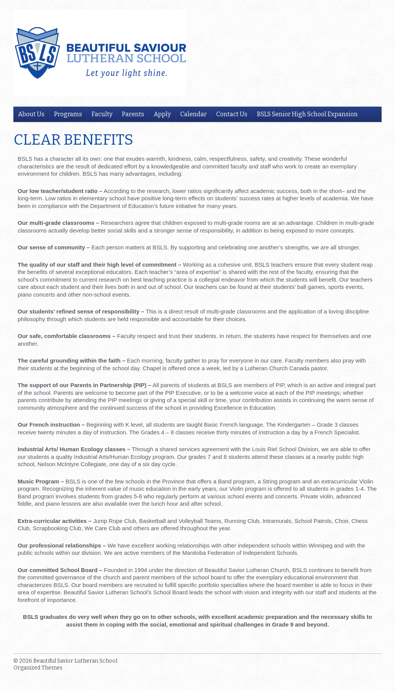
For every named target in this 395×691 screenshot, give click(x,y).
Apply (162, 114)
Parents (133, 114)
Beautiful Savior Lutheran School (75, 661)
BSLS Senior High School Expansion (307, 114)
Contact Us (231, 114)
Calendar (193, 114)
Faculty (102, 114)
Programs (68, 114)
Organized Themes (38, 668)
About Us (31, 114)
